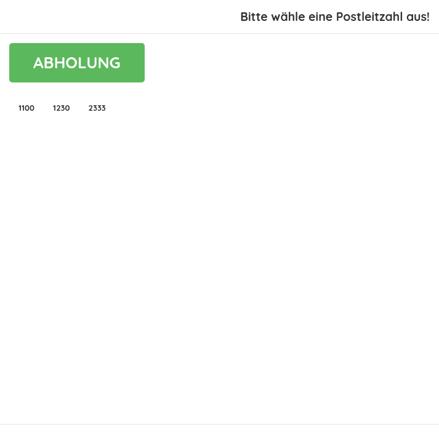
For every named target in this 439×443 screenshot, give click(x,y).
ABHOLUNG (77, 62)
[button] (26, 108)
